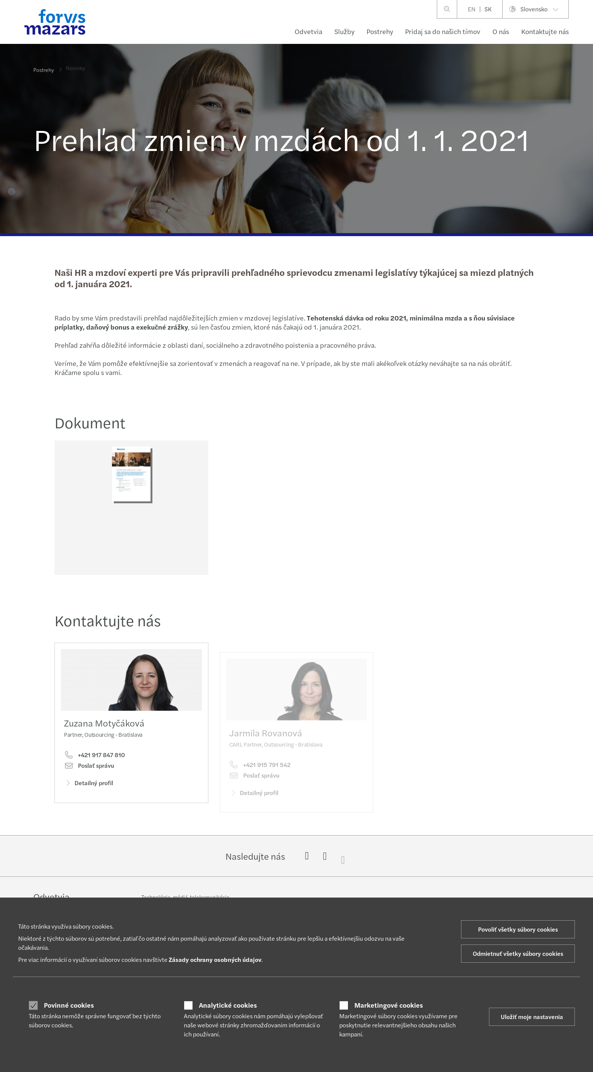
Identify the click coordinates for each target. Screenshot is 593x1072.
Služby (344, 31)
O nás (500, 31)
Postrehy (379, 31)
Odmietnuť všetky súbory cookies (518, 953)
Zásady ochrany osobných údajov (215, 959)
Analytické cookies (228, 1005)
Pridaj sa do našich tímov (442, 31)
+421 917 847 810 (94, 768)
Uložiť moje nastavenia (532, 1016)
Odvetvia (308, 31)
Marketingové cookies (388, 1005)
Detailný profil (88, 796)
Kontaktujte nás (545, 31)
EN (471, 9)
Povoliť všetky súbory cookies (518, 929)
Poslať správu (89, 779)
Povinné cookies (69, 1005)
